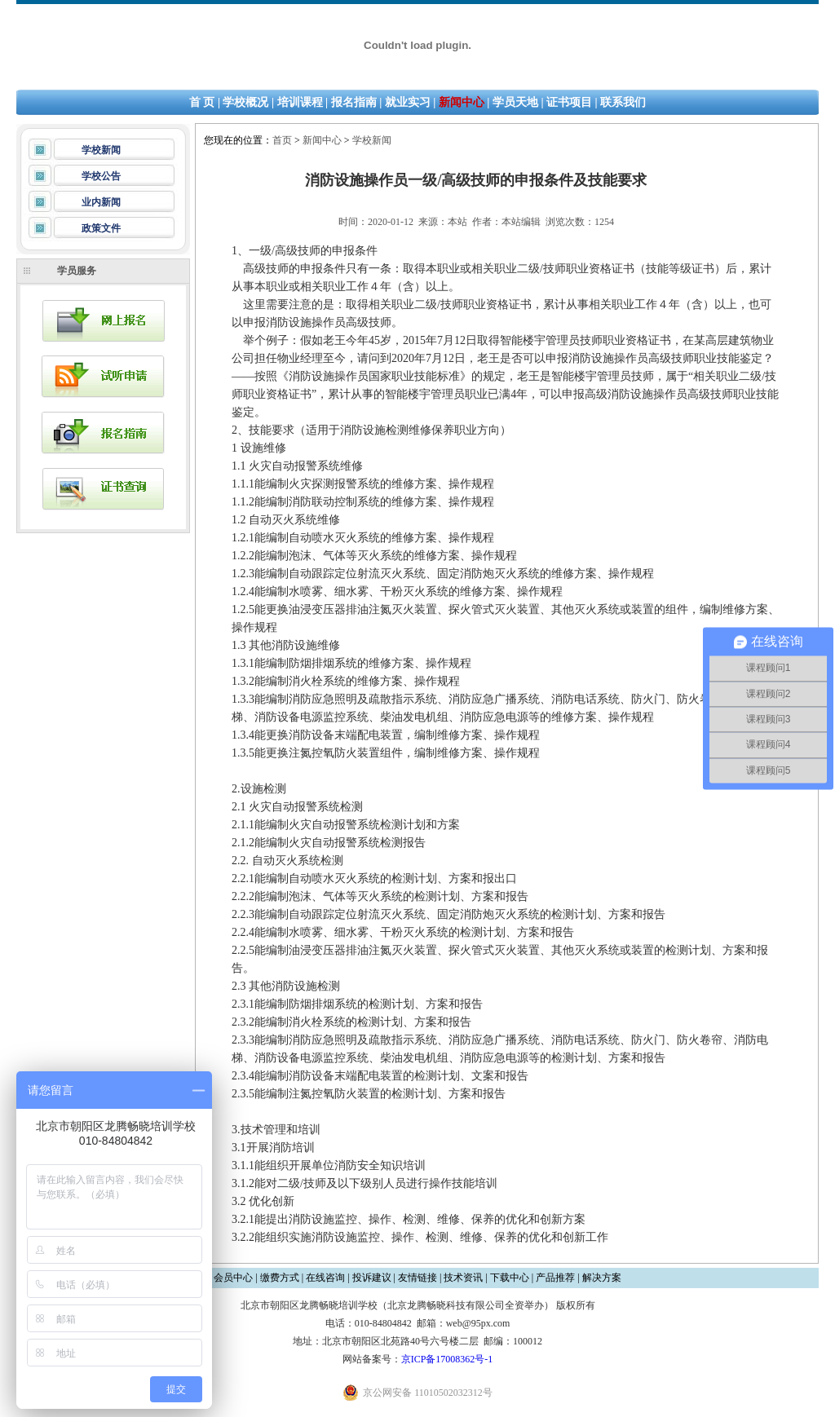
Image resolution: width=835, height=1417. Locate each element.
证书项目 (569, 102)
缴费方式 (279, 1277)
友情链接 (417, 1277)
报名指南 (354, 102)
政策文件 (101, 228)
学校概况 (245, 102)
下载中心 (509, 1277)
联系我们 (623, 102)
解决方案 (601, 1277)
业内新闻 (101, 202)
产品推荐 (555, 1277)
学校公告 (101, 176)
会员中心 (233, 1277)
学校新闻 (101, 150)
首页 (282, 140)
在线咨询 (325, 1277)
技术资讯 (463, 1277)
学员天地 (515, 102)
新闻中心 (461, 102)
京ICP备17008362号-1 (447, 1359)
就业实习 (408, 102)
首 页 (202, 102)
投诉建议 (371, 1277)
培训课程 (300, 102)
